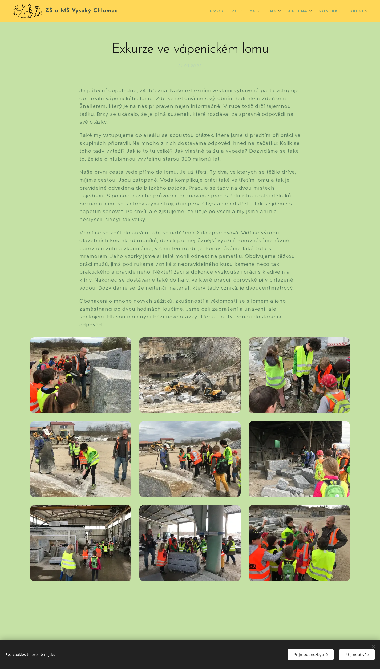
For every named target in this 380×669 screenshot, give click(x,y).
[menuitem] (224, 11)
